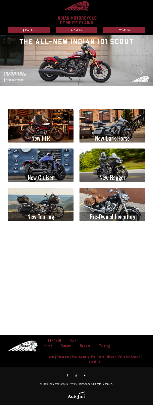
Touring (104, 345)
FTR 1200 (54, 340)
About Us (94, 361)
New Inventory (80, 356)
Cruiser (66, 345)
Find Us (29, 30)
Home (50, 356)
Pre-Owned (98, 356)
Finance (111, 356)
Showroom (63, 356)
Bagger (85, 345)
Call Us (76, 30)
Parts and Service (129, 356)
